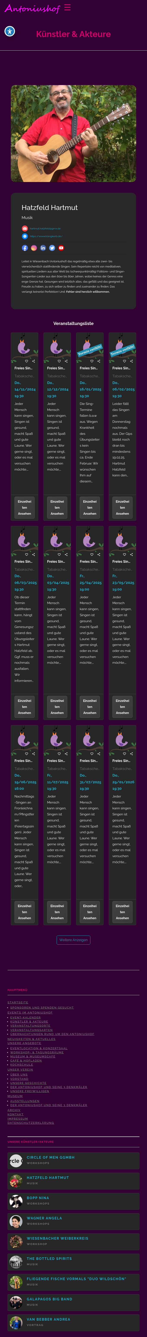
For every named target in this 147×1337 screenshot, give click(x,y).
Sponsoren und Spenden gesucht (42, 1007)
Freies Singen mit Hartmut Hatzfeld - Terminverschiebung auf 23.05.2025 (122, 562)
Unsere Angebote (24, 1043)
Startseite (18, 1002)
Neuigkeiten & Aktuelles (32, 1039)
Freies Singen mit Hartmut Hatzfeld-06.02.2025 (122, 368)
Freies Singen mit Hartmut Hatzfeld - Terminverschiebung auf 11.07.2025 (57, 761)
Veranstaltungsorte (30, 1025)
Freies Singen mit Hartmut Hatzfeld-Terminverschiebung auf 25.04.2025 (90, 562)
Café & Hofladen (26, 1060)
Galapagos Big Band (49, 1299)
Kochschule (21, 1064)
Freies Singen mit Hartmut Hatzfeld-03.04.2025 (57, 562)
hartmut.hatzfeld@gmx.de (45, 228)
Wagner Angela (44, 1218)
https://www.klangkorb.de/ (46, 236)
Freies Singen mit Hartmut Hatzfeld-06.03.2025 (24, 562)
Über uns (19, 1074)
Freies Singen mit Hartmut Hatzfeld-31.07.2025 (90, 761)
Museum (15, 1096)
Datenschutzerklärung (31, 1122)
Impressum (18, 1118)
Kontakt (16, 1114)
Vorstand (19, 1078)
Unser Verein (20, 1069)
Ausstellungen (25, 1101)
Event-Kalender (25, 1017)
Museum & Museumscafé (33, 1056)
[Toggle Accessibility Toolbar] (10, 31)
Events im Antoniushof (30, 1012)
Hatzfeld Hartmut (48, 1178)
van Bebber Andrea (48, 1319)
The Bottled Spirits (49, 1259)
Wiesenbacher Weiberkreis (58, 1238)
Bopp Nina (38, 1198)
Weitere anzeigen (73, 940)
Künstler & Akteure (29, 1021)
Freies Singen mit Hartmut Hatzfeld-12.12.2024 (57, 368)
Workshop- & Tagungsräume (37, 1052)
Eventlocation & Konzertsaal (39, 1048)
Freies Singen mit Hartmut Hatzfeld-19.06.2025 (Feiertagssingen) (24, 761)
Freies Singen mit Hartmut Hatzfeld (24, 368)
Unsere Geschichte (28, 1083)
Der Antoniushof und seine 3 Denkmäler (49, 1087)
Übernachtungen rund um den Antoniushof (52, 1034)
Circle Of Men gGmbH (51, 1157)
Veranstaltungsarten (31, 1030)
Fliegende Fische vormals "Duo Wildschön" (76, 1279)
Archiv (14, 1110)
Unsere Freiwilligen (29, 1091)
